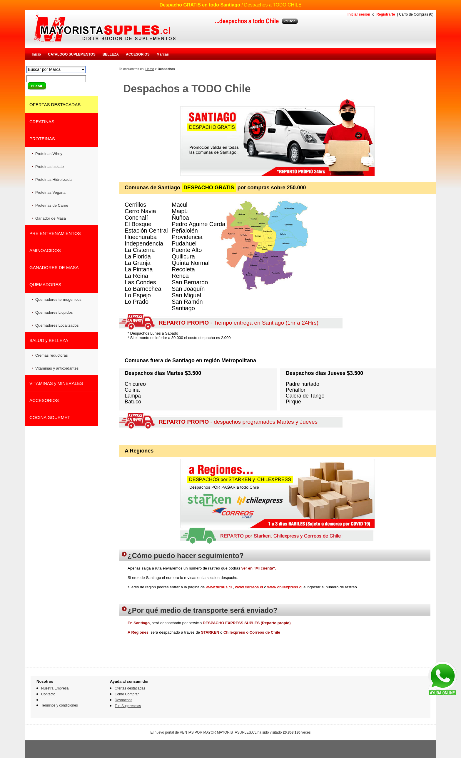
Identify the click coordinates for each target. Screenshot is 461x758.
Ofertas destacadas (130, 688)
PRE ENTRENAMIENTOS (55, 233)
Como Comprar (127, 694)
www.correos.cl (249, 587)
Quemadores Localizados (56, 325)
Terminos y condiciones (59, 705)
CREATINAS (41, 121)
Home (150, 69)
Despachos (123, 700)
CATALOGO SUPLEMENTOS (71, 54)
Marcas (163, 54)
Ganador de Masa (50, 218)
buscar (37, 86)
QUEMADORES (45, 284)
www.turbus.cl (219, 587)
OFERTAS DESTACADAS (55, 104)
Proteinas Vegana (50, 192)
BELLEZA (111, 54)
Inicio (36, 54)
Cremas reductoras (51, 355)
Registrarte (385, 14)
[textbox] (56, 78)
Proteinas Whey (48, 153)
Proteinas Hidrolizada (53, 179)
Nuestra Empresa (55, 688)
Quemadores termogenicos (58, 299)
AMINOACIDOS (45, 250)
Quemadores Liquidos (54, 312)
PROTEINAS (42, 138)
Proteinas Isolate (49, 166)
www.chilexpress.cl (284, 587)
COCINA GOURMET (49, 417)
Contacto (48, 694)
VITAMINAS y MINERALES (56, 383)
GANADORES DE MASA (54, 267)
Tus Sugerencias (128, 706)
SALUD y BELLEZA (48, 340)
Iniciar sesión (359, 14)
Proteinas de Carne (51, 205)
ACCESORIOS (138, 54)
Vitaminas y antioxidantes (56, 368)
